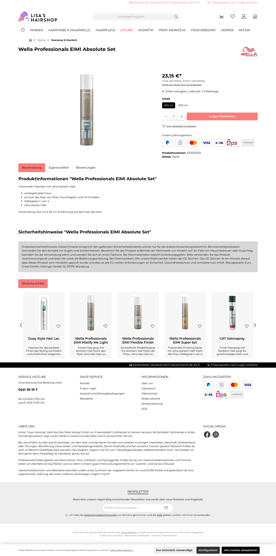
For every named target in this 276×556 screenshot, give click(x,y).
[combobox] (132, 16)
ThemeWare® (169, 535)
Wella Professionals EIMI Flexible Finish (138, 340)
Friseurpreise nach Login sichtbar (234, 2)
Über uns (147, 383)
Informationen (155, 377)
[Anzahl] (173, 116)
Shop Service (91, 377)
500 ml (183, 105)
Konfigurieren (208, 550)
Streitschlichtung (152, 403)
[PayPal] (167, 143)
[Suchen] (176, 16)
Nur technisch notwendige (174, 550)
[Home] (25, 30)
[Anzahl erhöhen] (181, 116)
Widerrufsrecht (151, 398)
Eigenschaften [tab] (59, 167)
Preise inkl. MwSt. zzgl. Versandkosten (182, 84)
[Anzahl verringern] (165, 116)
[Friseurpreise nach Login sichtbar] (221, 16)
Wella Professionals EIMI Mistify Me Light (91, 340)
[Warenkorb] (254, 16)
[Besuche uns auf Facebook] (207, 434)
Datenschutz (149, 393)
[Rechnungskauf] (180, 143)
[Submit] (166, 508)
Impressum (149, 388)
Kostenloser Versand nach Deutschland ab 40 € (166, 2)
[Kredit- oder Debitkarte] (200, 143)
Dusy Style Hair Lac (43, 339)
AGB (144, 408)
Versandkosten (128, 532)
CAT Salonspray (232, 339)
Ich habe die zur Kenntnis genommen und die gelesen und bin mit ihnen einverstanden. (140, 515)
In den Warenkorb (222, 116)
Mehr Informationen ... (122, 550)
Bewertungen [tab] (86, 167)
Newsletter (86, 398)
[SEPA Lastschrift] (219, 143)
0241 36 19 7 (27, 390)
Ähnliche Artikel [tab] (33, 283)
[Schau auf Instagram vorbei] (216, 434)
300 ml (168, 105)
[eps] (233, 143)
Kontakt (85, 383)
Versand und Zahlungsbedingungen (102, 393)
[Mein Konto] (244, 16)
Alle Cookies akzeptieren (240, 550)
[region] (87, 110)
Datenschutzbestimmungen (100, 515)
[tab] (31, 167)
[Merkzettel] (232, 16)
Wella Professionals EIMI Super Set (185, 340)
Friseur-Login (88, 388)
